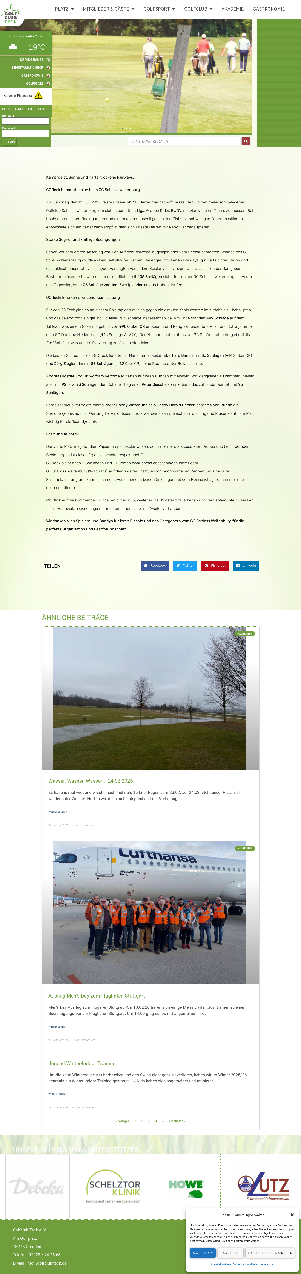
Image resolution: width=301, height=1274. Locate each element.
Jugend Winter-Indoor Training (82, 1063)
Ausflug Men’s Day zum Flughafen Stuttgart (96, 996)
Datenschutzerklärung (245, 1264)
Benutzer (8, 115)
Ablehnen (230, 1253)
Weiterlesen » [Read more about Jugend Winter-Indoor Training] (57, 1094)
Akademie (233, 8)
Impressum (267, 1264)
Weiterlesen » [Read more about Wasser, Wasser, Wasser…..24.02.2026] (57, 811)
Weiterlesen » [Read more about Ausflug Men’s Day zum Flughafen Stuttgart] (57, 1026)
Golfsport (159, 9)
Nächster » (177, 1121)
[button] (292, 1215)
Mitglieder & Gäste (109, 9)
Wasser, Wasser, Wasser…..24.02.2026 (90, 781)
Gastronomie (269, 8)
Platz (64, 9)
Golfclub (198, 9)
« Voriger (122, 1121)
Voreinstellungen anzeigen (270, 1253)
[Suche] (246, 141)
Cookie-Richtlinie (221, 1264)
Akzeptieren (203, 1253)
